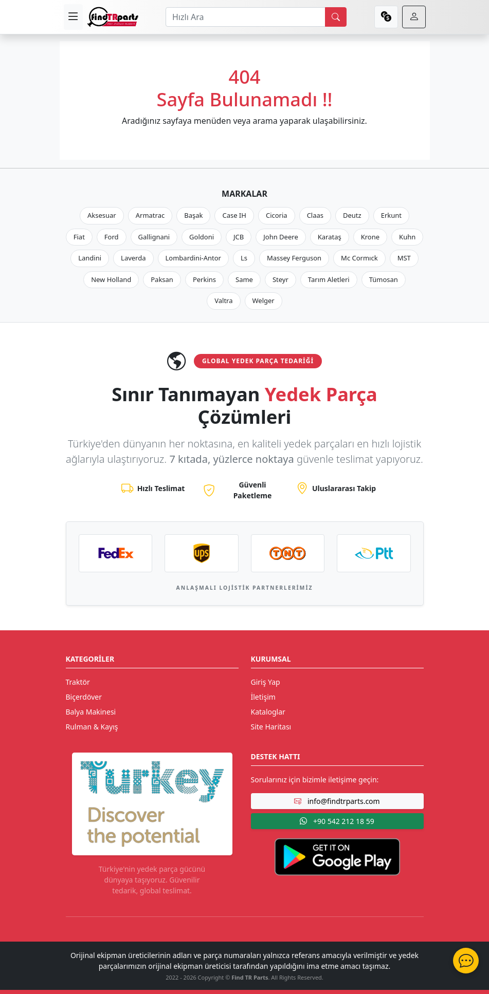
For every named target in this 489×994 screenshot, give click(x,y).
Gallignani (154, 236)
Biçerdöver (84, 697)
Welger (263, 300)
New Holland (111, 279)
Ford (111, 236)
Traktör (78, 682)
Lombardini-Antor (193, 257)
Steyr (280, 279)
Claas (315, 215)
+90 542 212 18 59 (337, 821)
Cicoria (276, 215)
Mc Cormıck (359, 257)
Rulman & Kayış (92, 727)
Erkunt (391, 215)
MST (404, 257)
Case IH (234, 215)
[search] (336, 17)
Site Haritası (271, 727)
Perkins (204, 279)
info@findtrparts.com (336, 801)
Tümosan (383, 279)
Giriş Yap (265, 682)
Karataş (329, 236)
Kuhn (407, 236)
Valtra (223, 300)
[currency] (386, 17)
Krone (370, 236)
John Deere (280, 236)
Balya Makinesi (91, 712)
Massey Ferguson (294, 257)
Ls (244, 257)
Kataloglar (268, 712)
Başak (193, 215)
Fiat (79, 236)
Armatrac (150, 215)
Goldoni (201, 236)
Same (244, 279)
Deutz (352, 215)
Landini (89, 257)
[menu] (73, 17)
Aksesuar (101, 215)
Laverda (133, 257)
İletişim (263, 697)
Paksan (162, 279)
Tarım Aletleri (329, 279)
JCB (238, 236)
